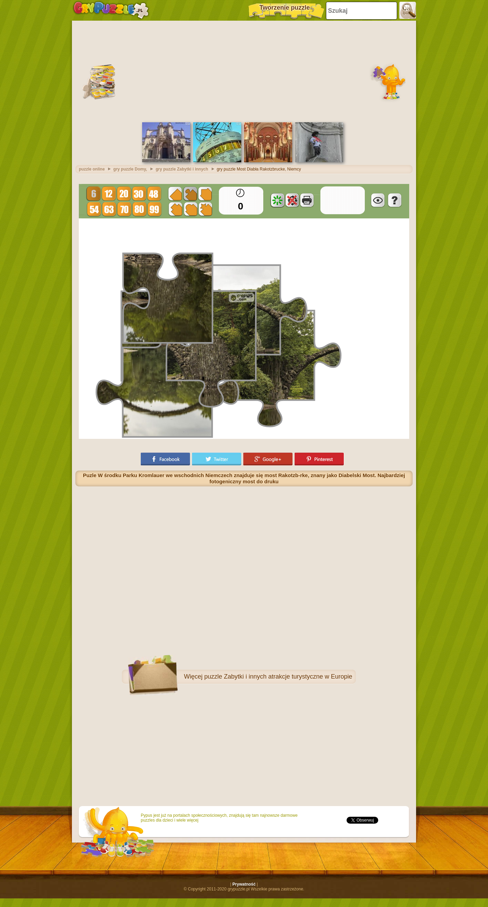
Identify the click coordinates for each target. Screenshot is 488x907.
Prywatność (243, 884)
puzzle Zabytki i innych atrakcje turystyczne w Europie (278, 676)
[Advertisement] (244, 70)
